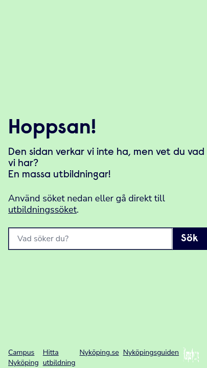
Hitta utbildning (59, 357)
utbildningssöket (42, 209)
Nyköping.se (99, 352)
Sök (189, 239)
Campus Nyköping (23, 357)
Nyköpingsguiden (151, 352)
